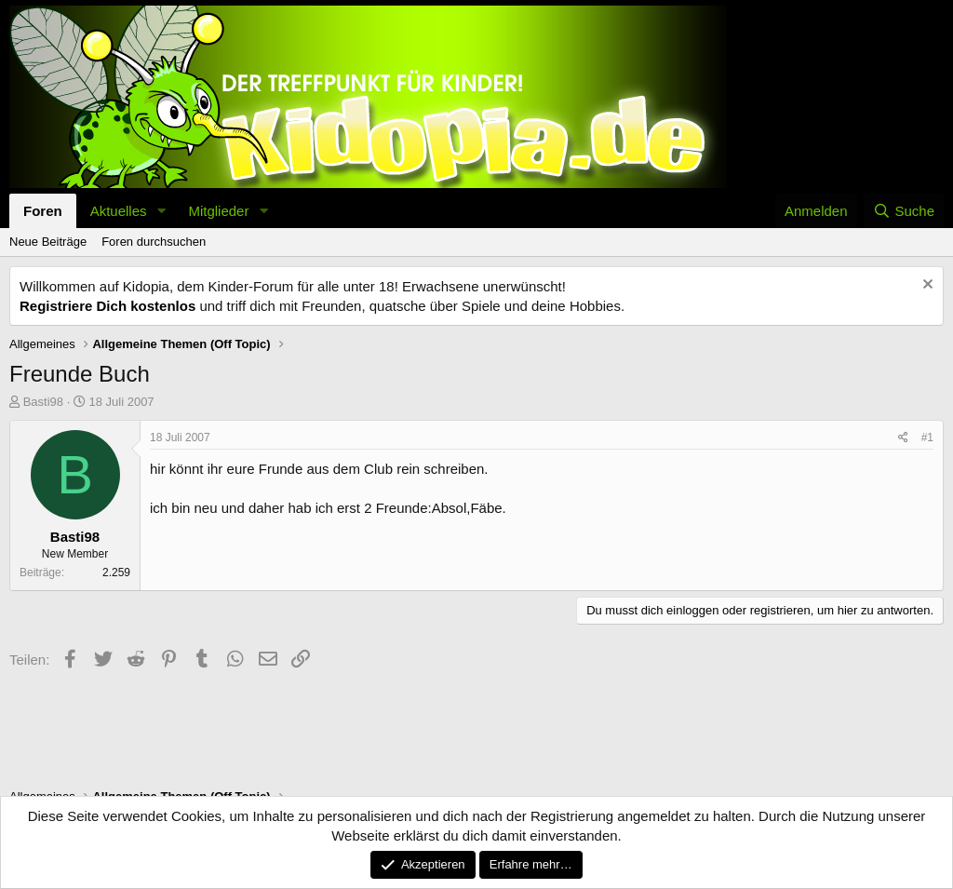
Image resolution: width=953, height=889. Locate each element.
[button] (161, 211)
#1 (927, 437)
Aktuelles (118, 211)
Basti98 (43, 402)
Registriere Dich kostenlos (107, 306)
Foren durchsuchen (153, 242)
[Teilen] (903, 438)
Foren (42, 211)
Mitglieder (218, 211)
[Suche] (904, 211)
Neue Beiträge (48, 242)
